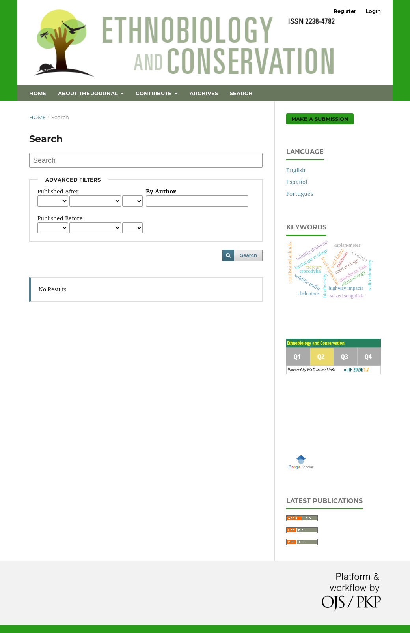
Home (37, 93)
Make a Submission (319, 119)
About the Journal (88, 93)
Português (299, 193)
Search (241, 93)
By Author (161, 191)
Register (345, 11)
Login (373, 11)
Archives (204, 93)
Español (296, 182)
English (296, 170)
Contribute (154, 93)
